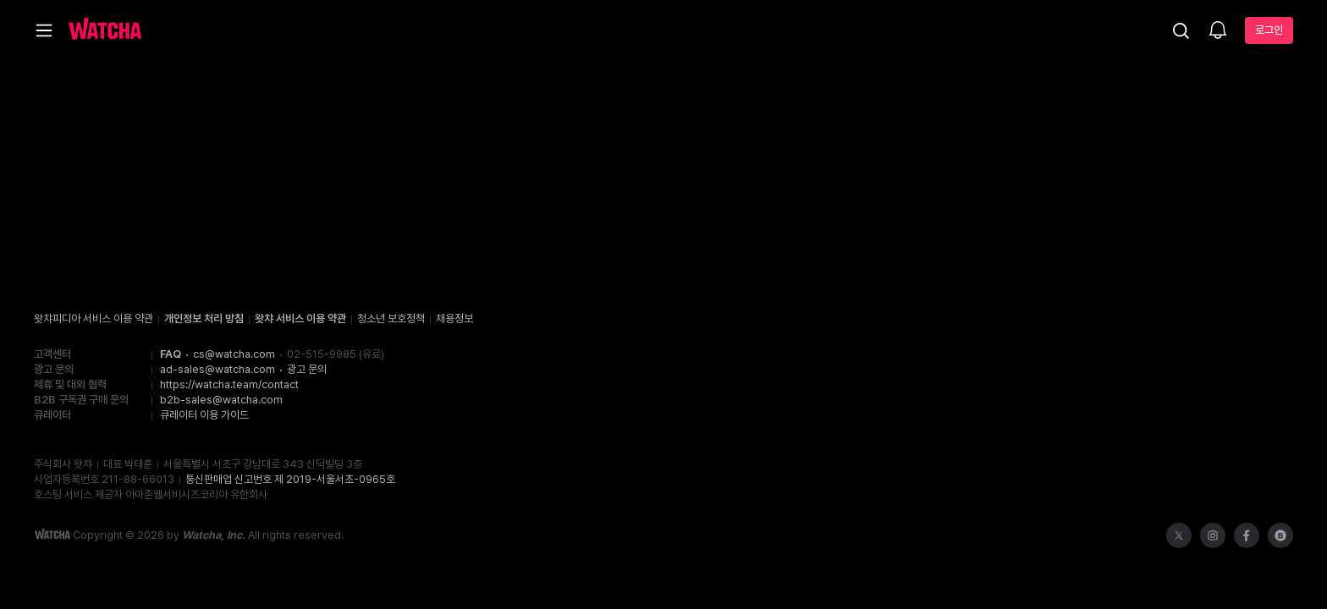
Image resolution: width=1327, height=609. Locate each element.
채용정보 (454, 318)
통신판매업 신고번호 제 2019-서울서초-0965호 (290, 479)
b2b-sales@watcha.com (221, 399)
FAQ (170, 354)
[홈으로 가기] (105, 30)
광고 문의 (307, 369)
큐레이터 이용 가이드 (204, 415)
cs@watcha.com (234, 354)
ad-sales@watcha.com (217, 369)
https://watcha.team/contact (229, 384)
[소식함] (1218, 31)
